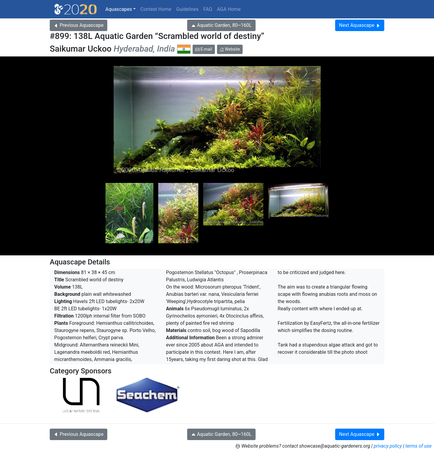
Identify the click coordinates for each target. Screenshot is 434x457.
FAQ (207, 9)
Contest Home (155, 9)
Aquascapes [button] (118, 9)
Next (359, 25)
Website (230, 49)
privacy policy (388, 446)
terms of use (418, 446)
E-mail (203, 49)
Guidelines (187, 9)
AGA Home (229, 9)
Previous (78, 25)
